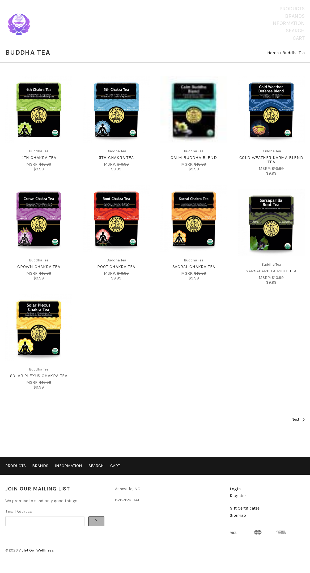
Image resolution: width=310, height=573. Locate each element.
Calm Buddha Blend (194, 162)
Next (231, 424)
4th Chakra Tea (38, 162)
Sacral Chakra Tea (193, 271)
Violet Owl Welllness (36, 555)
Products (292, 9)
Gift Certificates (245, 513)
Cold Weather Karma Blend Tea (271, 164)
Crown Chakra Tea (38, 271)
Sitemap (238, 520)
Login (235, 493)
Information (288, 23)
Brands (295, 16)
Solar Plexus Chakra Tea (38, 380)
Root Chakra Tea (116, 271)
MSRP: (32, 169)
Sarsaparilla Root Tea (271, 275)
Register (238, 500)
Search (295, 31)
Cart (299, 38)
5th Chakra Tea (116, 162)
